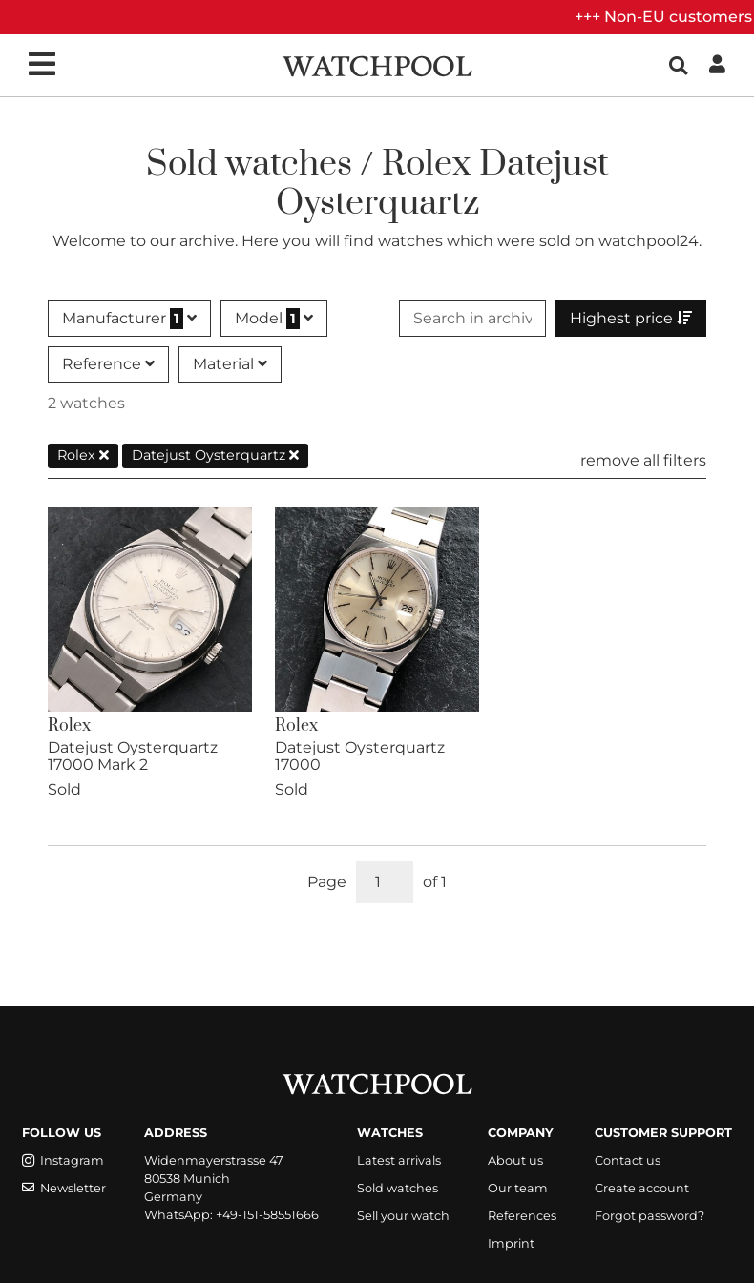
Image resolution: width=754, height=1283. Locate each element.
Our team (518, 1188)
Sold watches (397, 1188)
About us (515, 1160)
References (522, 1216)
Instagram (63, 1160)
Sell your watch (403, 1216)
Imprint (511, 1243)
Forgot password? (649, 1216)
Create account (642, 1188)
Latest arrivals (399, 1160)
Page (326, 882)
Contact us (627, 1160)
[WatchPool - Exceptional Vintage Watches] (377, 64)
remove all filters (643, 460)
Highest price (631, 318)
